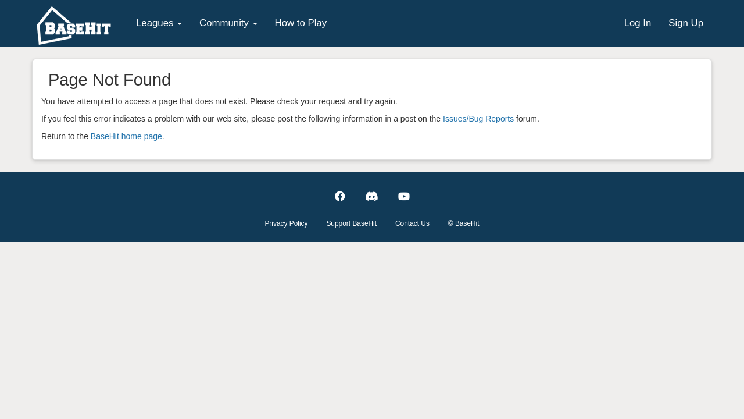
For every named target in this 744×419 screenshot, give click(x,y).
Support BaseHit (351, 223)
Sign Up (685, 23)
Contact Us (412, 223)
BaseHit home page (126, 136)
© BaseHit (464, 223)
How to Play (301, 23)
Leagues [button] (159, 23)
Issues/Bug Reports (478, 118)
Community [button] (228, 23)
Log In (638, 23)
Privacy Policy (285, 223)
